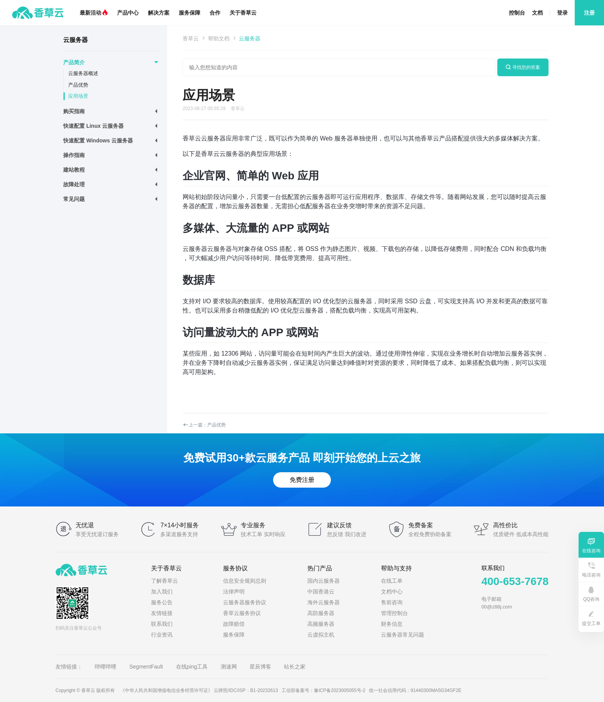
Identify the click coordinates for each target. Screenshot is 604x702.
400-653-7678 (515, 581)
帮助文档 (219, 38)
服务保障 (189, 13)
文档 (537, 13)
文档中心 (392, 591)
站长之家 (294, 667)
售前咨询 (392, 602)
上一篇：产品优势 (204, 425)
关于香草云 (243, 13)
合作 (215, 13)
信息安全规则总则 (244, 581)
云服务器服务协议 (244, 602)
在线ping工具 (192, 667)
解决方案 (158, 13)
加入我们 (162, 591)
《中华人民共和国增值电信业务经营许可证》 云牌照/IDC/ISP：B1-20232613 (199, 690)
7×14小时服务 (179, 525)
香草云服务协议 (242, 613)
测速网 (229, 667)
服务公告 (162, 602)
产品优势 (78, 85)
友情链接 (162, 613)
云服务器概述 (83, 73)
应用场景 (78, 96)
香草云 (191, 38)
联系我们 (162, 624)
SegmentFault (146, 667)
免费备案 (420, 525)
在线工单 (392, 581)
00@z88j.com (497, 607)
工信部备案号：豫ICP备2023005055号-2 (323, 690)
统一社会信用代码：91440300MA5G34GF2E (415, 690)
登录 (562, 13)
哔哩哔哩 (105, 667)
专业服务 (253, 525)
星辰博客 (260, 667)
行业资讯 (162, 635)
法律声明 (234, 591)
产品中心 (128, 13)
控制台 (517, 13)
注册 (589, 13)
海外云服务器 (323, 602)
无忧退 (85, 525)
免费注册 (302, 479)
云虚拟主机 (320, 635)
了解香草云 (164, 581)
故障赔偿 (234, 624)
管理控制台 (394, 613)
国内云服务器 (323, 581)
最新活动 (94, 12)
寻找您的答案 (523, 67)
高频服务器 (320, 624)
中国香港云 (320, 591)
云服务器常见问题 (402, 635)
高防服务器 (320, 613)
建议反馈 (339, 525)
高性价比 (505, 525)
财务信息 (392, 624)
